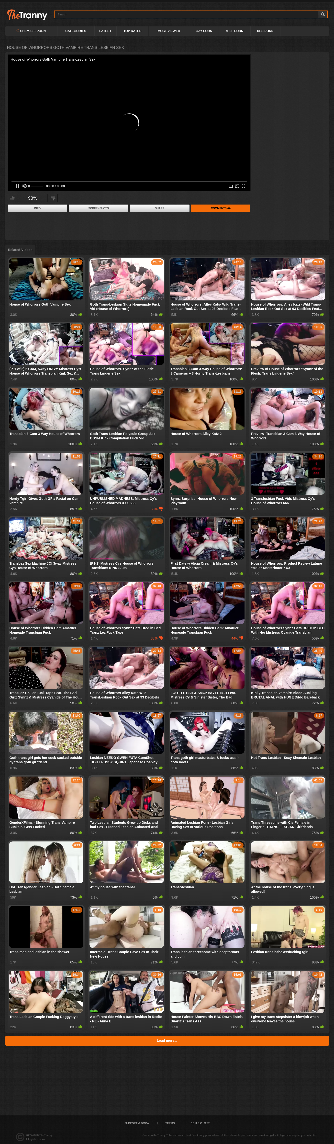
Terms (170, 1123)
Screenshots (98, 208)
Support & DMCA (136, 1123)
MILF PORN (235, 31)
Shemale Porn (31, 31)
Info (37, 208)
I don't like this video (53, 198)
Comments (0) (221, 208)
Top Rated (132, 31)
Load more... (167, 1040)
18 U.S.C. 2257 (200, 1123)
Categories (75, 31)
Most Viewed (168, 31)
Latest (105, 31)
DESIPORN (265, 31)
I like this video (12, 198)
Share (160, 208)
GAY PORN (204, 31)
